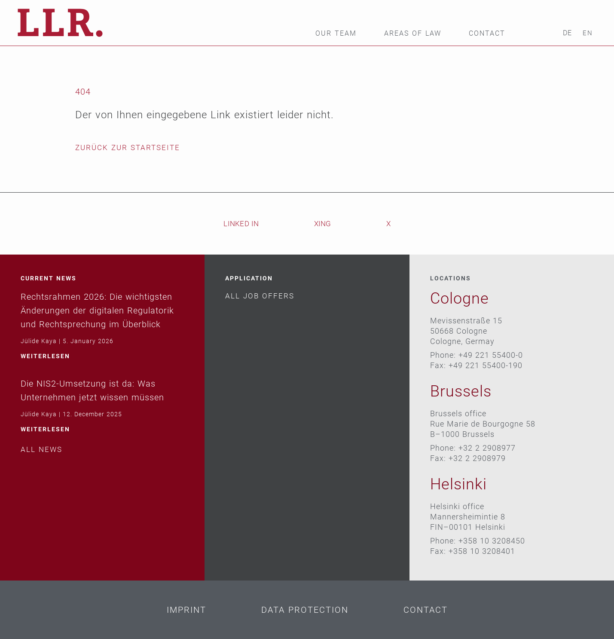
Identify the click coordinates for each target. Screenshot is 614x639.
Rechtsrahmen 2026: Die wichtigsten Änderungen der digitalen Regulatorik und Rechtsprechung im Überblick (97, 310)
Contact (487, 33)
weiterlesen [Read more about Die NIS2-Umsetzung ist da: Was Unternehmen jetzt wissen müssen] (45, 429)
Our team (336, 33)
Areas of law (412, 33)
